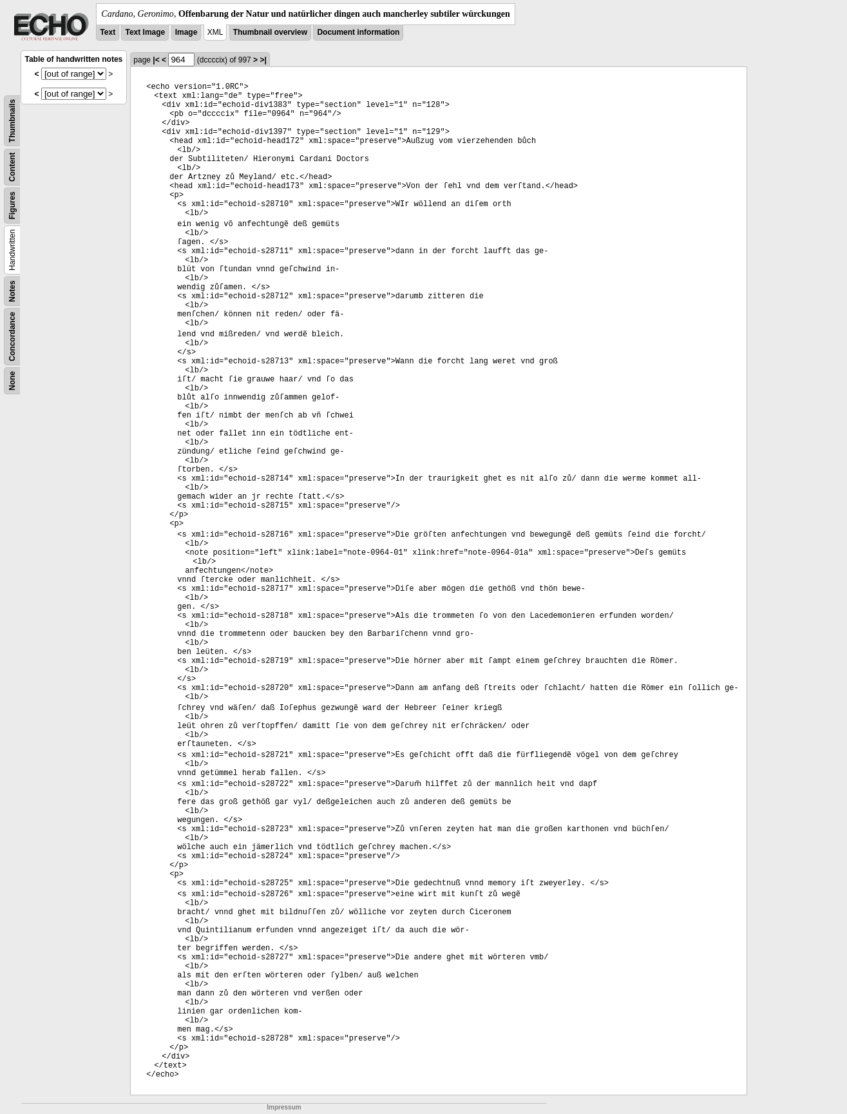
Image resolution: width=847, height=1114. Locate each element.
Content (12, 167)
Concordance (12, 336)
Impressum (284, 1107)
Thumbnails (12, 120)
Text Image (145, 32)
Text (107, 32)
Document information (358, 32)
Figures (12, 205)
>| (263, 59)
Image (186, 32)
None (12, 380)
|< (156, 59)
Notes (12, 291)
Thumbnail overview (270, 32)
